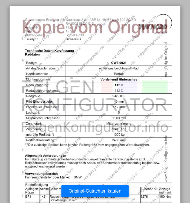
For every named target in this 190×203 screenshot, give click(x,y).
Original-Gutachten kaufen (95, 191)
